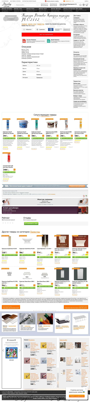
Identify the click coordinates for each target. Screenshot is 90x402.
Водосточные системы (55, 11)
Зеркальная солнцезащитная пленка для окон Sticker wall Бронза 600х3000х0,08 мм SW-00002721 (51, 376)
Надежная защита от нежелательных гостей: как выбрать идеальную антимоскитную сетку (85, 347)
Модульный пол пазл (30, 11)
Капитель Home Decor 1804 (26, 281)
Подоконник (41, 11)
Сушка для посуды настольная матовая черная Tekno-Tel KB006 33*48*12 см (62, 327)
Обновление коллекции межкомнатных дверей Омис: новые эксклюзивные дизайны (84, 361)
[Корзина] (87, 5)
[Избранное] (80, 5)
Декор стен (18, 9)
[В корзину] (14, 136)
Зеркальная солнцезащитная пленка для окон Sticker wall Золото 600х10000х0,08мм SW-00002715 (51, 346)
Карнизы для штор (42, 10)
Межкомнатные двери (67, 10)
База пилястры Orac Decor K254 (11, 307)
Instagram (12, 393)
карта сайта (34, 391)
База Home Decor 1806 (43, 281)
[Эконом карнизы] (27, 319)
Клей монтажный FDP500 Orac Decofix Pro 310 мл (8, 133)
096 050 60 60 (53, 4)
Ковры (28, 10)
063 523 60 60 (44, 5)
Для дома (79, 9)
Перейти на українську (76, 396)
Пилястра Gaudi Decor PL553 (9, 248)
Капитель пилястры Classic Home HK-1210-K (62, 249)
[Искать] (37, 4)
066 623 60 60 (53, 5)
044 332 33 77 (44, 4)
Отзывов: (28, 147)
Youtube (25, 393)
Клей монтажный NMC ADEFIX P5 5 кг (51, 132)
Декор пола (30, 9)
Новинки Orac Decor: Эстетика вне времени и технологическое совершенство (70, 345)
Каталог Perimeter (36, 41)
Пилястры (35, 231)
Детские (12, 354)
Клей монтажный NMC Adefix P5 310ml (66, 132)
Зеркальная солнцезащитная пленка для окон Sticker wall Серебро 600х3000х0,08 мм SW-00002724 (51, 361)
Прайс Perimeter (60, 41)
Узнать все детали (76, 186)
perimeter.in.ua (66, 30)
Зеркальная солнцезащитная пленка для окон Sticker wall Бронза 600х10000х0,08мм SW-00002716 (35, 361)
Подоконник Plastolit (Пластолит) (9, 326)
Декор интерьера (69, 9)
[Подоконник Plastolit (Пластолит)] (10, 319)
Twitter (8, 393)
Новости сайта (63, 340)
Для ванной (82, 10)
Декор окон (43, 9)
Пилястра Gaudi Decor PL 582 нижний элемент (80, 282)
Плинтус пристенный (33, 10)
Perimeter (57, 30)
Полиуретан (39, 77)
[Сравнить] (84, 5)
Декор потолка (7, 9)
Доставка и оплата (15, 1)
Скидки (68, 1)
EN (86, 1)
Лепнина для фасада (55, 10)
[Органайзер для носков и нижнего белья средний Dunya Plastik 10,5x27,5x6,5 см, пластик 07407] (80, 319)
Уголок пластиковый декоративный (44, 326)
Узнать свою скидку (10, 138)
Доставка (77, 16)
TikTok (16, 393)
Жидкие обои (16, 11)
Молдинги (16, 10)
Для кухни (78, 10)
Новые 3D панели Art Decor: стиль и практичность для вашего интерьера (69, 360)
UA (85, 1)
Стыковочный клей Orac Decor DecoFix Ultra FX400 (8, 167)
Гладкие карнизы (5, 10)
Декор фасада (56, 9)
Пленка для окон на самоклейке (34, 352)
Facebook (4, 393)
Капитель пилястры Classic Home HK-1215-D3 (79, 249)
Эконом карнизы (27, 326)
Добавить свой (31, 223)
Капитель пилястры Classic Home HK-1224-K (76, 307)
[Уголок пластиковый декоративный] (45, 319)
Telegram (21, 393)
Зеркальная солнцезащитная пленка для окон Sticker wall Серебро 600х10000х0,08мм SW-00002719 (35, 346)
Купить (5, 148)
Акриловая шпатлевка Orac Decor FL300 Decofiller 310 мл (80, 133)
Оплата (76, 52)
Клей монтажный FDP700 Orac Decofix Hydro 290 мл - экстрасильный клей (37, 134)
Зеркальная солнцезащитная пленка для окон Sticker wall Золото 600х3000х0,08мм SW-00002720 (34, 376)
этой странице (51, 194)
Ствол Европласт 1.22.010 (44, 248)
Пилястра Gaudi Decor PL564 (27, 248)
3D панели (20, 10)
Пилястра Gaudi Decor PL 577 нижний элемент (62, 282)
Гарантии (77, 81)
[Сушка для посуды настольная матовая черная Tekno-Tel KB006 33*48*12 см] (63, 319)
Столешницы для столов (67, 11)
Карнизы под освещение (7, 11)
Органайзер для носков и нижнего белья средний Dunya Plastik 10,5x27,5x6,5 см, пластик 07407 (79, 327)
